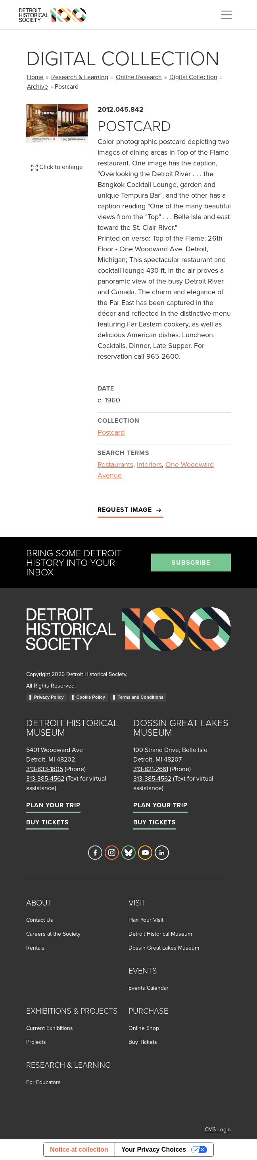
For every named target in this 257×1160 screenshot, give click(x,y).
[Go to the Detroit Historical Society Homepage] (55, 13)
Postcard (111, 432)
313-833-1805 (44, 768)
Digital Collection (193, 76)
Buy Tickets (47, 822)
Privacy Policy (49, 697)
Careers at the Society (53, 934)
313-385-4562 (45, 778)
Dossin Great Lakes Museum (163, 948)
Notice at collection (79, 1149)
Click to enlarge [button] (57, 166)
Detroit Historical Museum (160, 934)
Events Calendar (148, 988)
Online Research (139, 76)
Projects (36, 1042)
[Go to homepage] (128, 638)
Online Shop (143, 1028)
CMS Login (218, 1129)
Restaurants (115, 464)
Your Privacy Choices (153, 1149)
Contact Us (39, 920)
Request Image (130, 510)
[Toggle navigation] (226, 14)
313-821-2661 (150, 768)
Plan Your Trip (53, 805)
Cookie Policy (91, 697)
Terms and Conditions (140, 697)
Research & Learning (79, 76)
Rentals (35, 948)
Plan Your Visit (145, 920)
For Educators (43, 1082)
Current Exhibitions (49, 1028)
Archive (37, 86)
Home (35, 76)
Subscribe (191, 562)
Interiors (149, 464)
